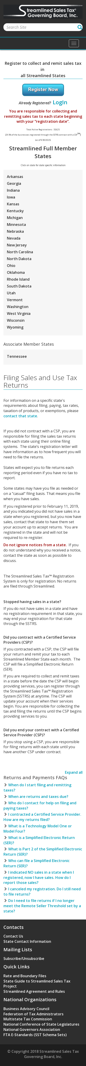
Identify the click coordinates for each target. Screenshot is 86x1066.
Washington (17, 306)
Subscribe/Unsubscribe (23, 958)
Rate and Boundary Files (24, 975)
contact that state (20, 415)
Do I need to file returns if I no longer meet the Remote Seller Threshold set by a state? (42, 906)
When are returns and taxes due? (35, 796)
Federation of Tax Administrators (33, 1013)
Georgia (14, 183)
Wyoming (15, 327)
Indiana (13, 190)
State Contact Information (27, 941)
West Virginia (19, 313)
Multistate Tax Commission (27, 1019)
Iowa (11, 197)
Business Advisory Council (26, 1008)
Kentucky (15, 210)
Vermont (15, 299)
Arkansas (15, 176)
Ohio (11, 265)
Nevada (13, 238)
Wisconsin (16, 320)
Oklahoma (16, 272)
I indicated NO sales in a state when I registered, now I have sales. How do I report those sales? (38, 877)
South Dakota (19, 286)
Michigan (15, 217)
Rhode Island (18, 279)
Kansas (13, 203)
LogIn (60, 102)
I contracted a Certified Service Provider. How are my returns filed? (42, 817)
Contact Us (13, 936)
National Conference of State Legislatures (41, 1024)
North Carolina (20, 251)
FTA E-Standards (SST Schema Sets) (35, 1034)
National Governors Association (31, 1029)
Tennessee (17, 356)
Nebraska (15, 231)
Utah (11, 292)
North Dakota (19, 258)
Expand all (74, 772)
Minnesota (16, 224)
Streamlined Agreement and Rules (34, 991)
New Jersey (17, 245)
